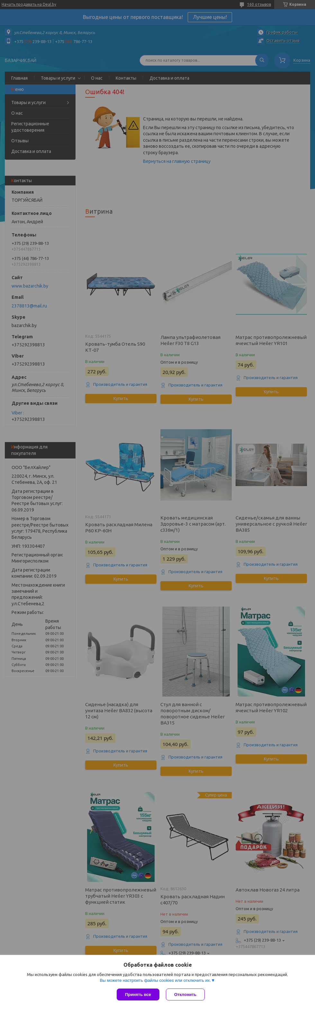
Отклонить (185, 994)
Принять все (138, 994)
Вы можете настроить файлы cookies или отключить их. (155, 980)
